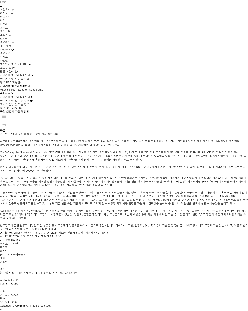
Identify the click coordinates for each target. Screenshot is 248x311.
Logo (3, 2)
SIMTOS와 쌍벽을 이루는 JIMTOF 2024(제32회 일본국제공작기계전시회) (54, 232)
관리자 (4, 247)
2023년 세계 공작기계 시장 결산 (30, 236)
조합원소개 (6, 38)
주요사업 (5, 53)
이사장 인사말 (8, 13)
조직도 (4, 27)
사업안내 (5, 49)
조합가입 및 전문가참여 (14, 64)
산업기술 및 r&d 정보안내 (15, 75)
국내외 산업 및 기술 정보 (14, 78)
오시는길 (5, 31)
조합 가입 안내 (8, 67)
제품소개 (5, 56)
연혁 (2, 20)
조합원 (4, 35)
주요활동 (5, 42)
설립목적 (5, 16)
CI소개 (4, 24)
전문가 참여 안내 (10, 71)
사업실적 (5, 60)
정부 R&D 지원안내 (11, 82)
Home (6, 93)
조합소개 (5, 9)
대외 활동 (5, 45)
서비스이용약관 (9, 243)
